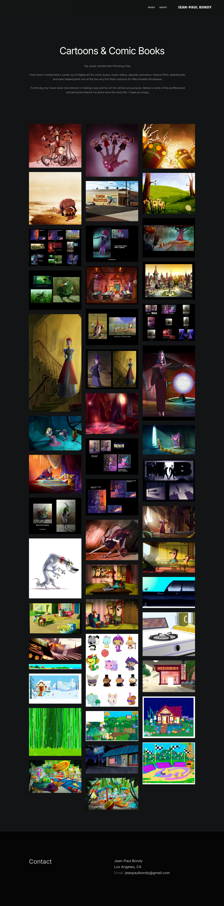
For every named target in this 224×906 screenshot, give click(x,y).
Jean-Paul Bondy (195, 7)
